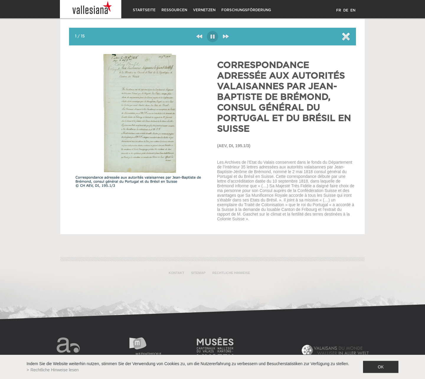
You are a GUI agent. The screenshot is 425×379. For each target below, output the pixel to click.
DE (345, 10)
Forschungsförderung (246, 10)
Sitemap (198, 273)
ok (381, 367)
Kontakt (176, 273)
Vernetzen (204, 10)
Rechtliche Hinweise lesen (54, 369)
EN (352, 10)
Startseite (144, 10)
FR (338, 10)
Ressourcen (174, 10)
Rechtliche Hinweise (231, 273)
